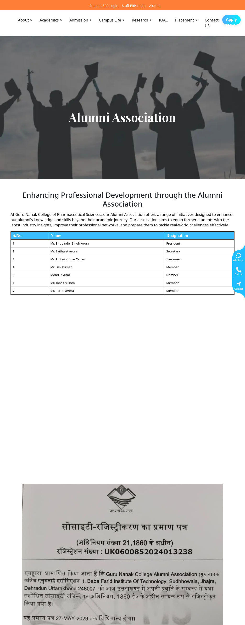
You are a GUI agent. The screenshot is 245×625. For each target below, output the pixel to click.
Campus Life (110, 20)
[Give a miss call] (238, 271)
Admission (78, 20)
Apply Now (231, 21)
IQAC (163, 20)
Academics (49, 20)
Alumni (155, 5)
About (23, 20)
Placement (184, 20)
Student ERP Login (103, 5)
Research (140, 20)
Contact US (212, 22)
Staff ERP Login (133, 5)
